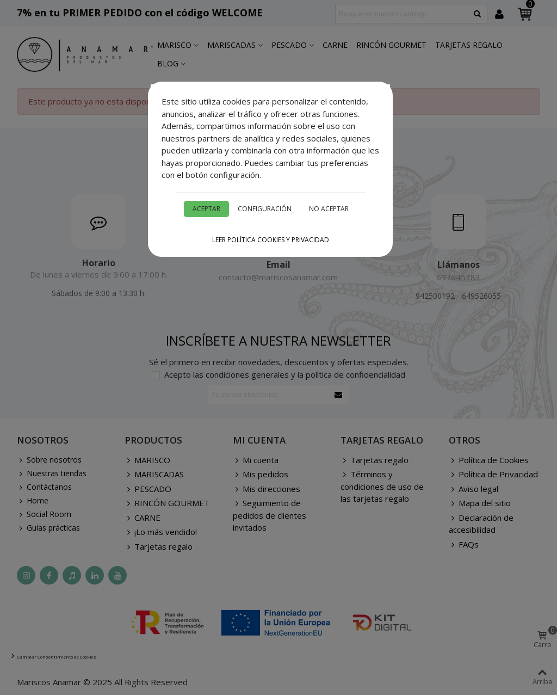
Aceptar (206, 208)
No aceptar (329, 208)
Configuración (265, 208)
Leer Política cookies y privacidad (270, 239)
